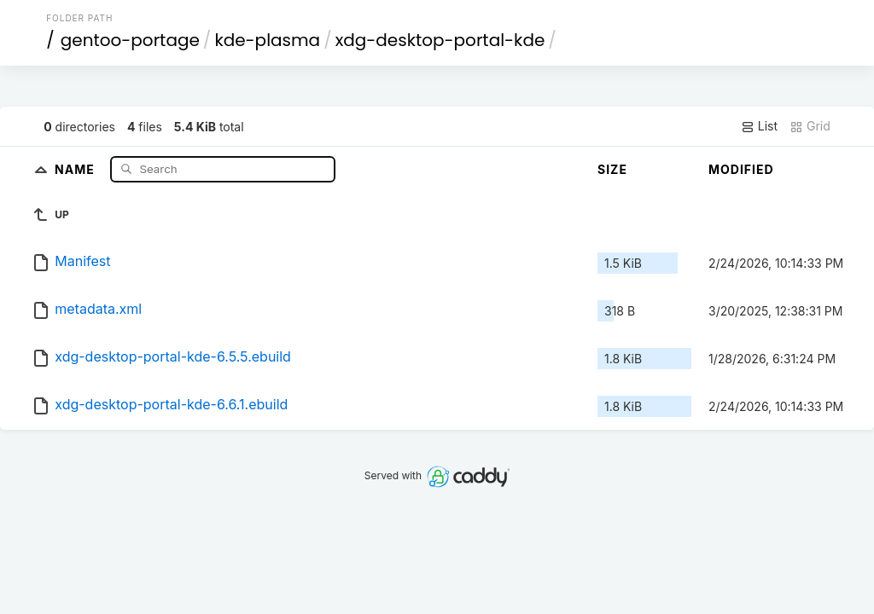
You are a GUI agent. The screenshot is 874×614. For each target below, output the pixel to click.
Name (76, 168)
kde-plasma (267, 40)
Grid (810, 126)
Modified (741, 169)
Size (612, 169)
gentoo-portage (130, 40)
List (759, 126)
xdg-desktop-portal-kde (440, 40)
